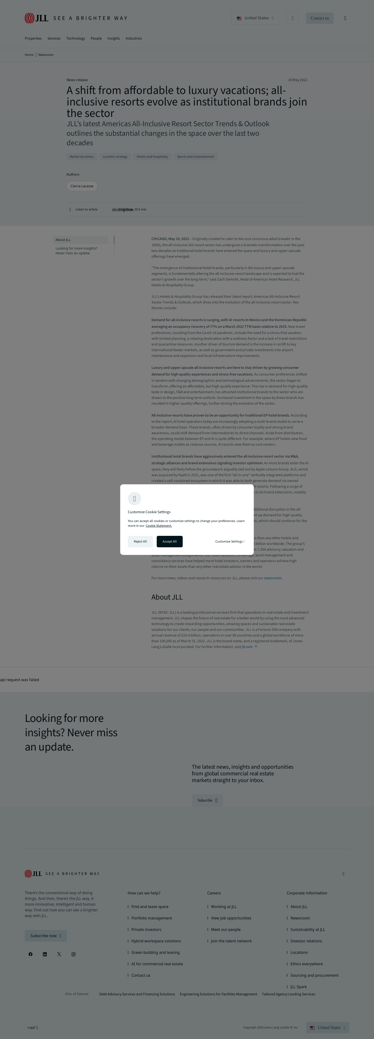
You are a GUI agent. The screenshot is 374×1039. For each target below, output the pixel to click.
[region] (187, 519)
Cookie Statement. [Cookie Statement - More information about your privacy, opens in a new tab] (159, 525)
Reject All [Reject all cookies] (140, 541)
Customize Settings (230, 541)
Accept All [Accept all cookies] (170, 541)
